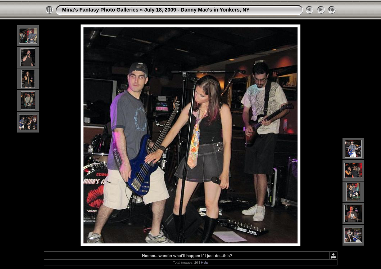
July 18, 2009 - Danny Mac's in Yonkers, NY (197, 10)
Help (204, 262)
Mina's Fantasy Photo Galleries (100, 10)
